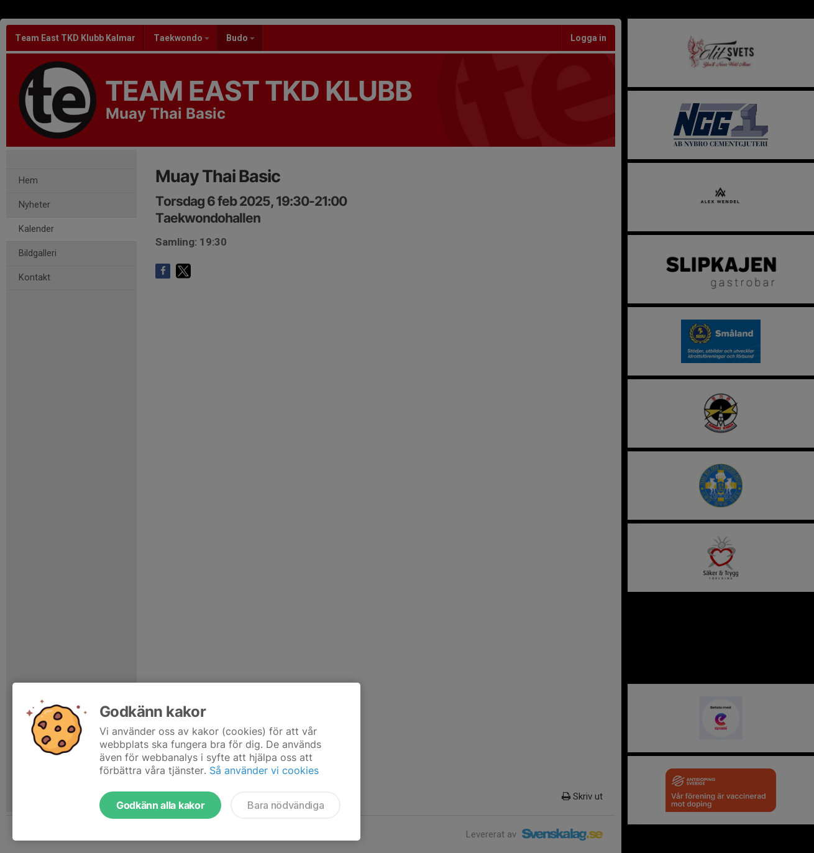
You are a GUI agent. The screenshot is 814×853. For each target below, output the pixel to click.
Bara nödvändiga (285, 805)
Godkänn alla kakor (160, 805)
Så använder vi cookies (264, 770)
